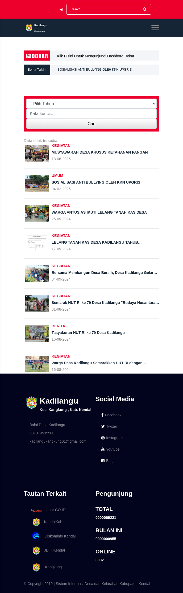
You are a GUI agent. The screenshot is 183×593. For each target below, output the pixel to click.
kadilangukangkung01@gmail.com (58, 441)
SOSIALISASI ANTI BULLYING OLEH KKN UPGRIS (94, 69)
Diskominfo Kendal (53, 536)
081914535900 (42, 433)
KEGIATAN (61, 145)
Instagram (112, 438)
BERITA (58, 326)
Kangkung (46, 567)
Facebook (111, 415)
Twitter (109, 426)
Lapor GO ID (48, 510)
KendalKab (46, 522)
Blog (107, 461)
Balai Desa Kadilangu (47, 425)
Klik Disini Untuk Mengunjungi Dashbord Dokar (95, 56)
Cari (91, 123)
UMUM (57, 175)
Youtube (110, 449)
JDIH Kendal (47, 550)
